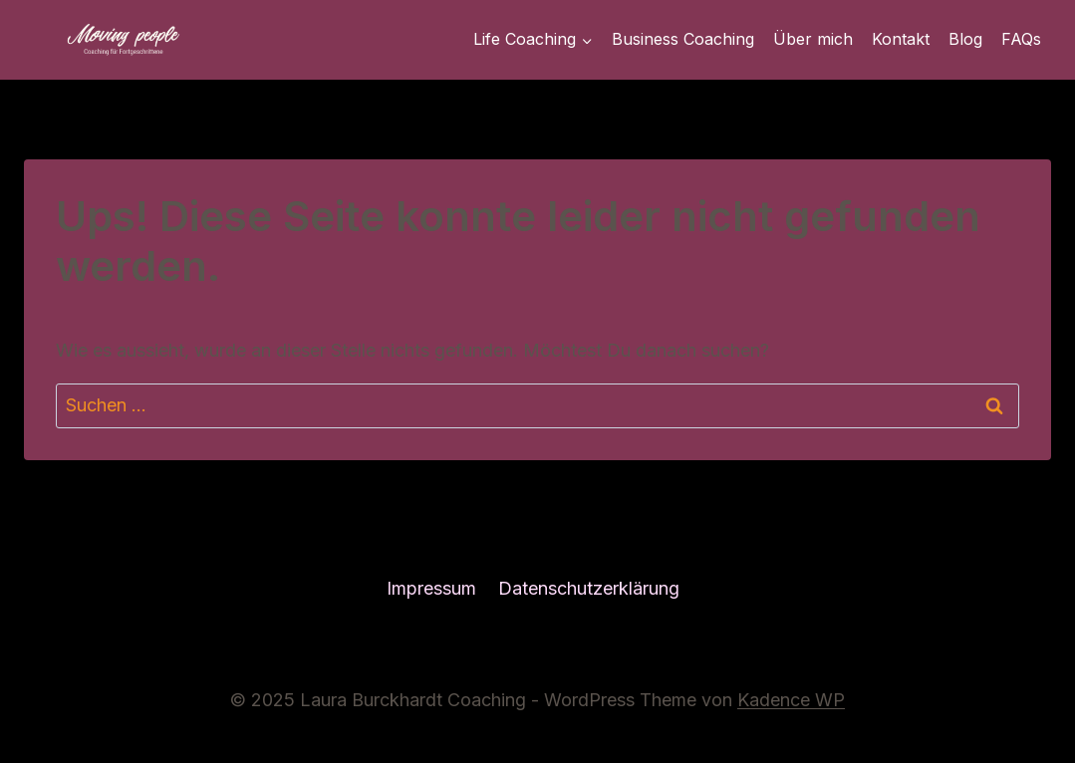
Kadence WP (791, 699)
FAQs (1021, 39)
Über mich (813, 39)
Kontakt (901, 39)
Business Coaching (683, 39)
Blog (965, 39)
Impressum (431, 588)
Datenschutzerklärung (588, 588)
